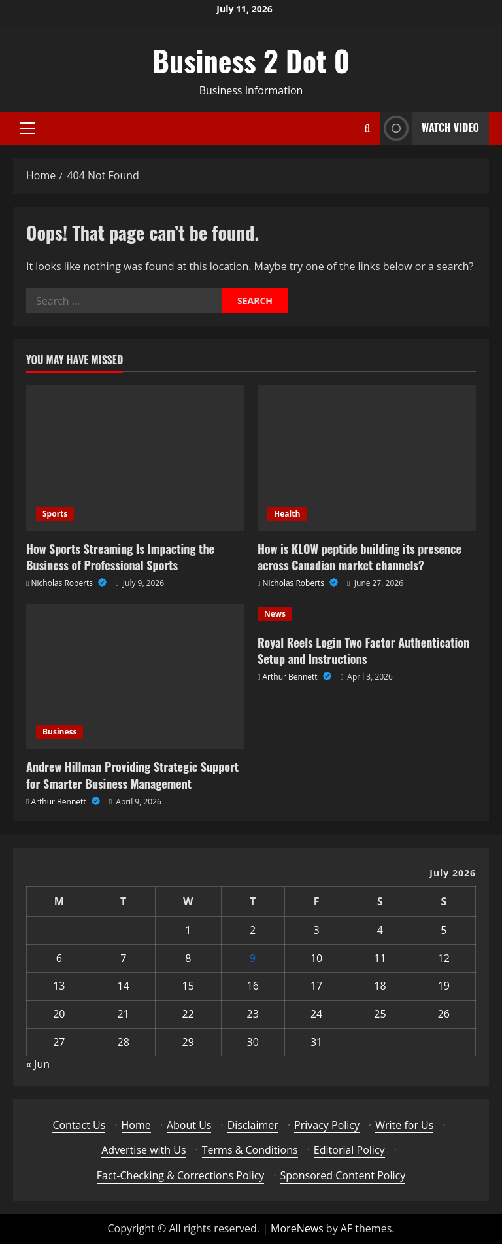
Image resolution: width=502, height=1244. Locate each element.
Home (136, 1125)
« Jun (38, 1064)
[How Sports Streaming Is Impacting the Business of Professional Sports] (135, 458)
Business (59, 731)
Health (287, 513)
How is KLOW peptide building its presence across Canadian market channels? (359, 557)
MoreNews (297, 1228)
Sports (54, 513)
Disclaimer (252, 1125)
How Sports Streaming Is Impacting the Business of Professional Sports (120, 557)
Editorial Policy (349, 1150)
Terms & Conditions (250, 1150)
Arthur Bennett (59, 801)
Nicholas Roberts (63, 583)
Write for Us (404, 1125)
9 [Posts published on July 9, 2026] (253, 958)
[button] (27, 128)
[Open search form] (367, 128)
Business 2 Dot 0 (251, 60)
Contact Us (78, 1125)
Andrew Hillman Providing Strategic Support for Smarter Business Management (132, 774)
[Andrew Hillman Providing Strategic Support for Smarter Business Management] (135, 677)
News (275, 613)
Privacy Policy (327, 1125)
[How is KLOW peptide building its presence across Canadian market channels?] (367, 458)
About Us (189, 1125)
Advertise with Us (143, 1150)
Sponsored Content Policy (343, 1175)
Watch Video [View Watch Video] (429, 128)
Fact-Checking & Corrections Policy (181, 1175)
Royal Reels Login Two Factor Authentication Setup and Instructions (363, 650)
